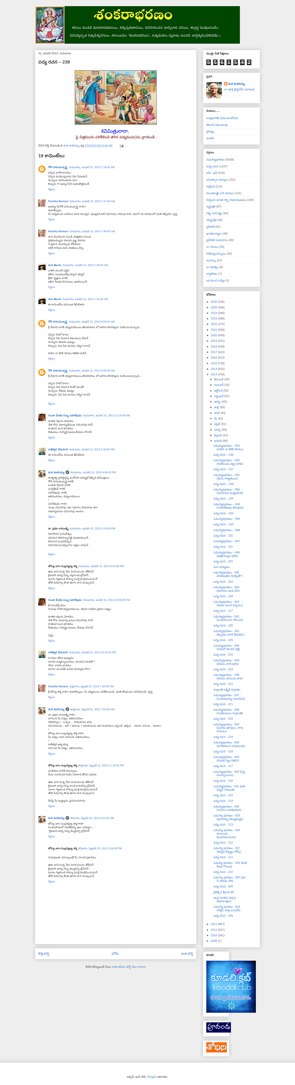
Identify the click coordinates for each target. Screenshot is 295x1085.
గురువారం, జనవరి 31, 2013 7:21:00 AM (92, 201)
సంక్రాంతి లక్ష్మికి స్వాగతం (226, 689)
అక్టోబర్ (218, 390)
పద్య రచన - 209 (223, 886)
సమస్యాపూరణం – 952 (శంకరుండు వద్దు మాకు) (228, 462)
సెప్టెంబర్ (219, 396)
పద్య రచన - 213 (223, 824)
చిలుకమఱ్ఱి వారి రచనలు (220, 193)
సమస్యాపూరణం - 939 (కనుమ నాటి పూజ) (226, 662)
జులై (217, 407)
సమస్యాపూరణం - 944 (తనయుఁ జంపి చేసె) (226, 589)
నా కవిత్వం (212, 267)
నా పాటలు (212, 246)
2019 (214, 340)
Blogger (152, 1076)
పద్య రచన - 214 (223, 800)
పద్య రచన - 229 (223, 581)
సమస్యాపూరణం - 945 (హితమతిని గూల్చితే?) (227, 574)
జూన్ (217, 413)
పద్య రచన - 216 (223, 780)
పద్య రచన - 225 (223, 640)
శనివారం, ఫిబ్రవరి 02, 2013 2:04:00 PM (100, 848)
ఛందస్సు (211, 260)
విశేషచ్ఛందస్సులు (216, 253)
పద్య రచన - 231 (223, 546)
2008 (214, 940)
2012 (214, 924)
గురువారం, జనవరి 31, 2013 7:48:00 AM (92, 231)
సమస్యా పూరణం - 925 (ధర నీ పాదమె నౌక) (229, 879)
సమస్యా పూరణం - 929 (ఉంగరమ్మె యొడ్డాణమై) (228, 817)
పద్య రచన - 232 (223, 535)
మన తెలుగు (54, 265)
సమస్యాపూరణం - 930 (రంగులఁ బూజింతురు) (227, 808)
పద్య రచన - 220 (223, 718)
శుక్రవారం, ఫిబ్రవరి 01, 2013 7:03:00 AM (92, 709)
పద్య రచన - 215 (223, 795)
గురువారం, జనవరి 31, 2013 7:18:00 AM (92, 167)
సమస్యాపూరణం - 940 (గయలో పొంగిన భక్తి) (226, 647)
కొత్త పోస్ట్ (43, 953)
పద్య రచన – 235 (223, 498)
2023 (214, 318)
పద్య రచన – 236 (223, 484)
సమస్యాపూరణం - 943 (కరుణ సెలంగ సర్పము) (228, 603)
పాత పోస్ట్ (187, 953)
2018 (214, 346)
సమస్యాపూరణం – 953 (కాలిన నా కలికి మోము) (228, 447)
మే (216, 418)
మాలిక (210, 138)
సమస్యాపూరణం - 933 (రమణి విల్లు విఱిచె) (226, 758)
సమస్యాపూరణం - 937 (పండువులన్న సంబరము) (229, 696)
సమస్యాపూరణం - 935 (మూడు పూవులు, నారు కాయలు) (228, 728)
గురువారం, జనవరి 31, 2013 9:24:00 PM (101, 566)
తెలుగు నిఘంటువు (217, 124)
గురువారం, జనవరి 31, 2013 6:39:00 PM (92, 449)
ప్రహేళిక (210, 226)
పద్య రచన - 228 (223, 596)
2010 (214, 935)
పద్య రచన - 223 (223, 669)
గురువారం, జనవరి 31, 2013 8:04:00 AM (92, 321)
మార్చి (218, 429)
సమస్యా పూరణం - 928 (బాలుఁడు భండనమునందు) (226, 833)
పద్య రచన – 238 (223, 454)
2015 (214, 363)
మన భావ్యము (221, 567)
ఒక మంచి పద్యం (215, 280)
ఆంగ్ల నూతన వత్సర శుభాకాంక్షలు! (224, 899)
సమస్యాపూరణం (215, 159)
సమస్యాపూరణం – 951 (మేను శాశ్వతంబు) (226, 476)
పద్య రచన (212, 166)
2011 (214, 929)
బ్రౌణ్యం (210, 131)
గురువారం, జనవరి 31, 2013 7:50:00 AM (85, 265)
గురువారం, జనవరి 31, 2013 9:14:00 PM (92, 528)
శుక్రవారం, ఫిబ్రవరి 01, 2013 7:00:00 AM (91, 686)
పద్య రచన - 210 (223, 871)
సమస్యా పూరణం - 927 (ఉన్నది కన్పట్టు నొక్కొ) (227, 849)
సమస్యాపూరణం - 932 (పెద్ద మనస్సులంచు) (229, 773)
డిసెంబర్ (219, 379)
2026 (214, 301)
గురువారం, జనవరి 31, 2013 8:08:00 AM (92, 370)
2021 (214, 329)
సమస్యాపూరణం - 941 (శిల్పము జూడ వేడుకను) (228, 632)
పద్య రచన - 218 (223, 751)
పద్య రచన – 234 (223, 513)
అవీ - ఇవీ (211, 172)
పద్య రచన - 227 (223, 610)
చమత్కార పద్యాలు (217, 179)
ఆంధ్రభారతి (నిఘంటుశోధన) (222, 118)
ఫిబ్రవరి (218, 435)
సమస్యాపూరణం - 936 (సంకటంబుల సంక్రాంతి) (228, 711)
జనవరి (218, 440)
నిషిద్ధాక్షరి (211, 220)
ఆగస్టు (218, 401)
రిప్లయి (51, 189)
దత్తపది (210, 186)
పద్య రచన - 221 (223, 704)
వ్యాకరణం (212, 273)
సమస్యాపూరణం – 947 (226, 541)
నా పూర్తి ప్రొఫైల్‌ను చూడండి (239, 89)
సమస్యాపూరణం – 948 (226, 518)
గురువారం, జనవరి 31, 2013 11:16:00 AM (106, 415)
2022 (214, 324)
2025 (214, 307)
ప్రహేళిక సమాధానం (217, 240)
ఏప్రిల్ (217, 424)
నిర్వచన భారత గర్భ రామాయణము (226, 200)
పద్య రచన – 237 (223, 469)
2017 (214, 352)
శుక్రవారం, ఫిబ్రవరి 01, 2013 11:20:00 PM (101, 765)
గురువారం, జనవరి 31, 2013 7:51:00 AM (85, 299)
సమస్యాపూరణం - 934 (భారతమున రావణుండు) (229, 744)
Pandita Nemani (58, 201)
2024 (214, 313)
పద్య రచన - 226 (223, 625)
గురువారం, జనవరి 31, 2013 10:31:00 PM (92, 652)
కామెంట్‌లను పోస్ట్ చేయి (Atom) (129, 966)
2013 (214, 374)
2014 (214, 368)
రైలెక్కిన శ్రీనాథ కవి (223, 892)
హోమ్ (115, 953)
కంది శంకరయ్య (56, 472)
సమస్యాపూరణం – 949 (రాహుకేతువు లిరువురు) (228, 506)
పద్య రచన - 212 (223, 842)
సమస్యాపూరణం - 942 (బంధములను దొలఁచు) (228, 618)
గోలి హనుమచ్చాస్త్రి (58, 167)
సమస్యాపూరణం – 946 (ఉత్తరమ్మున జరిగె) (226, 554)
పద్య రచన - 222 (223, 683)
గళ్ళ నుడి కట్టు (214, 213)
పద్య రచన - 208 (223, 915)
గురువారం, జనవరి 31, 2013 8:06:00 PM (93, 472)
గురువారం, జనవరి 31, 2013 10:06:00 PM (106, 599)
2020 (214, 335)
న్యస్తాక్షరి (211, 206)
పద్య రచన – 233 (223, 524)
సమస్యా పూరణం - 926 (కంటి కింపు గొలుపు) (230, 864)
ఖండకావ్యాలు (214, 233)
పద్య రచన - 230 (223, 561)
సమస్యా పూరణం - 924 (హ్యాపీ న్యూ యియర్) (226, 908)
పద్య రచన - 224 (223, 654)
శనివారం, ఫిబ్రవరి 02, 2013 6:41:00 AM (92, 818)
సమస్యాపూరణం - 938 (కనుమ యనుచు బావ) (228, 676)
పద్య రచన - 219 (223, 736)
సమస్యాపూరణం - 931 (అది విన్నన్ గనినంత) (229, 788)
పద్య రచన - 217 (223, 766)
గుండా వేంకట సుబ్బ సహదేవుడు (65, 415)
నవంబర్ (219, 384)
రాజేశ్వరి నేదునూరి (58, 449)
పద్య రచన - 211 (223, 857)
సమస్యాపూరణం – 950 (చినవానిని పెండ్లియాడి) (228, 491)
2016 (214, 357)
